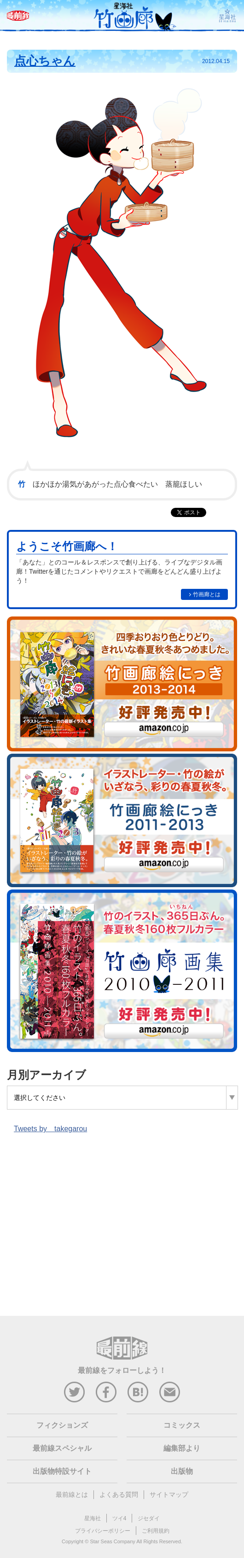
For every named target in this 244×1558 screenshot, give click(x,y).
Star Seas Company (112, 1541)
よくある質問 (118, 1494)
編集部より (181, 1448)
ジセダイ (149, 1518)
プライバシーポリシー (102, 1531)
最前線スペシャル (62, 1448)
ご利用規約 (155, 1531)
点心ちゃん (45, 61)
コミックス (181, 1425)
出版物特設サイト (62, 1471)
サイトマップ (169, 1494)
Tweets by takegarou (50, 1129)
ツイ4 (119, 1518)
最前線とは (72, 1494)
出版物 (182, 1471)
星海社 (92, 1518)
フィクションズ (62, 1425)
